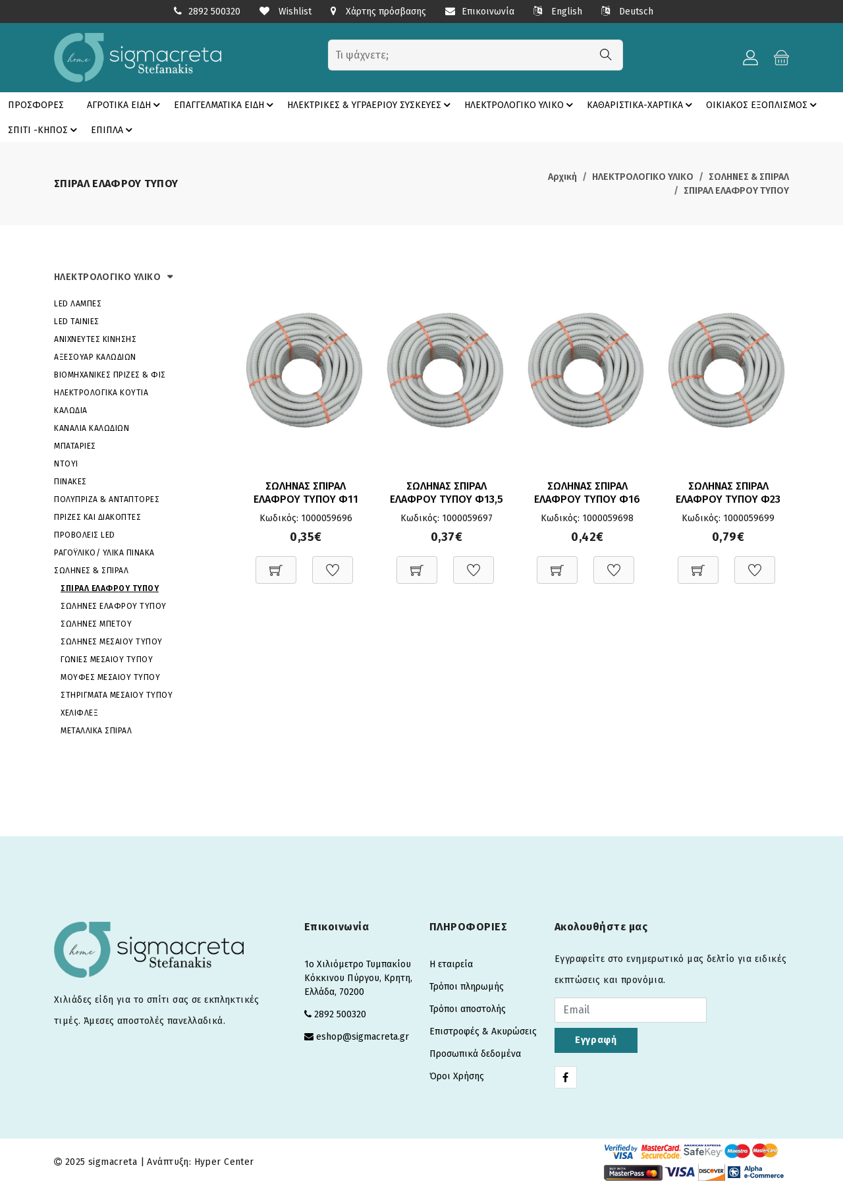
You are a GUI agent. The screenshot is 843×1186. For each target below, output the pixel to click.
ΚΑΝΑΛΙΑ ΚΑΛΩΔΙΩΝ (91, 428)
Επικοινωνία (479, 11)
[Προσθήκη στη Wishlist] (333, 563)
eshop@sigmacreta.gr (362, 1036)
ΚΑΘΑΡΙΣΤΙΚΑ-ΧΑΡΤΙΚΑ (641, 105)
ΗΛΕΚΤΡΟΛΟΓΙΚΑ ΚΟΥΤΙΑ (101, 392)
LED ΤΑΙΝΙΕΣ (76, 321)
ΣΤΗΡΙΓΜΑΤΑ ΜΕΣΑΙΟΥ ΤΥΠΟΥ (117, 695)
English (557, 11)
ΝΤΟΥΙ (66, 463)
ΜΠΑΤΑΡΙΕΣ (75, 446)
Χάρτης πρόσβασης (378, 11)
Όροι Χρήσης (456, 1076)
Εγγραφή (596, 1040)
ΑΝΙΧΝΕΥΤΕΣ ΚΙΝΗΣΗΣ (95, 339)
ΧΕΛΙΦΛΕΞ (79, 713)
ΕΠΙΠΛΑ (113, 130)
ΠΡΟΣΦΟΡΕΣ (36, 105)
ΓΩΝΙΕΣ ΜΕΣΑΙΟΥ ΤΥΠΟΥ (107, 659)
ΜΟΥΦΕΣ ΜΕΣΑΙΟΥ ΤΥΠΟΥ (110, 677)
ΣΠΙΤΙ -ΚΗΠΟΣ (44, 130)
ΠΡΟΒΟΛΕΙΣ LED (84, 535)
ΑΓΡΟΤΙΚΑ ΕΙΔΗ (125, 105)
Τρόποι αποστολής (467, 1009)
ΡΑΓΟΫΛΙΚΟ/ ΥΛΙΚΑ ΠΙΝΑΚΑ (104, 552)
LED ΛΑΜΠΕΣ (77, 303)
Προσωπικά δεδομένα (475, 1053)
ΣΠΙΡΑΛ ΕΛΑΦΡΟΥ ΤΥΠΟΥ (736, 190)
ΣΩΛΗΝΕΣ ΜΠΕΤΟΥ (96, 624)
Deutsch (627, 11)
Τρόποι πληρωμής (466, 986)
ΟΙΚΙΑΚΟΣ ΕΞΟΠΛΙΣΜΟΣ (763, 105)
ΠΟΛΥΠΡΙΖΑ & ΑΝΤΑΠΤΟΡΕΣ (106, 499)
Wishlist (285, 11)
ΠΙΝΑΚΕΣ (70, 481)
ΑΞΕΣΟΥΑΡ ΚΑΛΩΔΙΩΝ (95, 357)
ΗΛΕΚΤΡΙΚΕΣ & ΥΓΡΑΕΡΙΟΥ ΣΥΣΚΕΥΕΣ (370, 105)
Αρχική (562, 177)
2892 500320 (214, 11)
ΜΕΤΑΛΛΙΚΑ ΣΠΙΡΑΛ (96, 730)
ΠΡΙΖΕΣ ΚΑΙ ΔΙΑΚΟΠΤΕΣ (97, 517)
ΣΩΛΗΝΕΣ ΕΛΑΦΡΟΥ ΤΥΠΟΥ (114, 606)
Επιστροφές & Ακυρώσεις (483, 1031)
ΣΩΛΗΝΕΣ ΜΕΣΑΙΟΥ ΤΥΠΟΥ (112, 641)
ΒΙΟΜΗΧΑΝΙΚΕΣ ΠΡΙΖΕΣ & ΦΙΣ (110, 375)
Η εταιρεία (451, 964)
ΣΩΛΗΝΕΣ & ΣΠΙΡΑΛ (749, 177)
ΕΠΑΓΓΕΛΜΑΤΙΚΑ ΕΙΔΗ (225, 105)
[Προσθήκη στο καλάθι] (276, 563)
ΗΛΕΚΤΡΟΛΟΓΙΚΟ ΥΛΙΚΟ (520, 105)
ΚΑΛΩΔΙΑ (71, 410)
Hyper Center (224, 1162)
